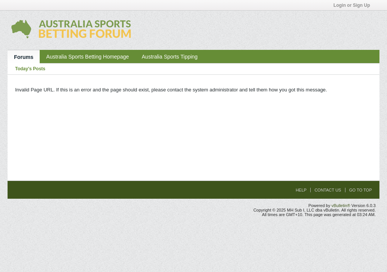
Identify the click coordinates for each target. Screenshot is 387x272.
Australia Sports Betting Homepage (87, 57)
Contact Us (327, 190)
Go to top (360, 190)
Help (301, 190)
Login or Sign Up (354, 5)
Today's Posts (30, 68)
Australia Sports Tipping (170, 57)
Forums (23, 57)
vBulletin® (340, 205)
